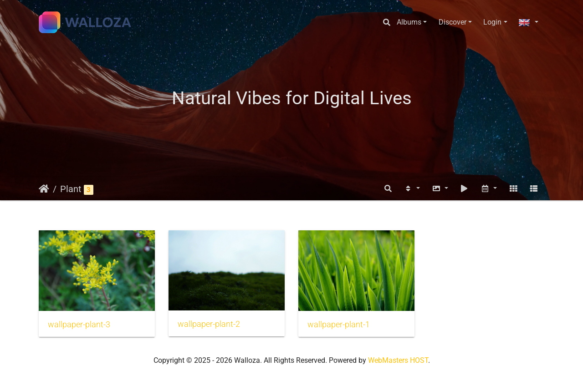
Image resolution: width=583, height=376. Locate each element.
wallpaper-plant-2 (209, 324)
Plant (71, 188)
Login (492, 22)
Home (44, 189)
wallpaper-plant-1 (338, 324)
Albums (409, 22)
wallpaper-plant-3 (79, 324)
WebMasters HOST (398, 360)
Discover (452, 22)
